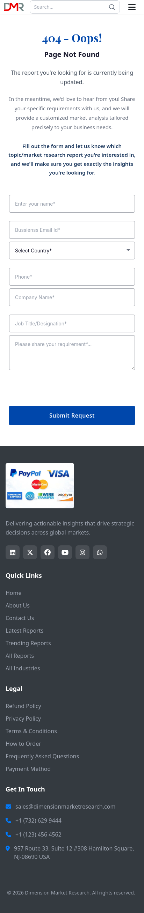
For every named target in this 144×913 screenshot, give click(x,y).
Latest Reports (24, 630)
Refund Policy (23, 706)
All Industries (23, 668)
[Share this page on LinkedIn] (13, 552)
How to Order (23, 744)
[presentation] (62, 389)
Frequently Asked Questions (42, 756)
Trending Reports (28, 643)
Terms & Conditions (31, 731)
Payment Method (28, 769)
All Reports (20, 656)
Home (14, 593)
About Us (18, 605)
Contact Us (20, 618)
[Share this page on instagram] (82, 552)
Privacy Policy (23, 718)
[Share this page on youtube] (65, 552)
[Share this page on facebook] (48, 552)
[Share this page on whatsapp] (100, 552)
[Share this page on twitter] (30, 552)
